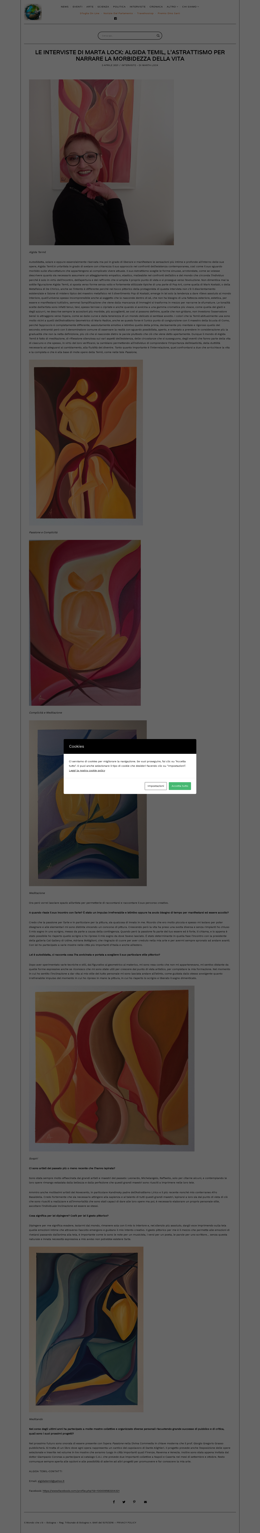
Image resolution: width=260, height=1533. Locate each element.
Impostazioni (156, 785)
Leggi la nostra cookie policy (87, 770)
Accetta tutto (180, 785)
